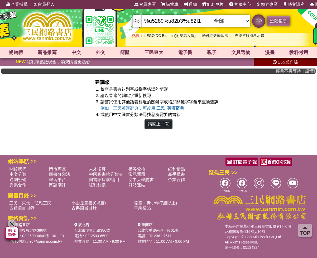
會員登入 (44, 4)
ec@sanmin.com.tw (46, 241)
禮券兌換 (136, 169)
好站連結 (136, 185)
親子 (212, 52)
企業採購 (17, 4)
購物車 (170, 4)
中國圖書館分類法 (106, 174)
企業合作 (176, 179)
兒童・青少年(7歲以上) (155, 203)
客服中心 (240, 4)
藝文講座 (294, 4)
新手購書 (176, 174)
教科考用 (298, 52)
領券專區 (267, 4)
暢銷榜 (16, 52)
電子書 (185, 52)
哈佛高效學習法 (215, 35)
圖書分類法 (59, 174)
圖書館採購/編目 (104, 179)
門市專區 (57, 169)
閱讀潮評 (57, 185)
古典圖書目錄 (84, 208)
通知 (190, 4)
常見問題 (136, 174)
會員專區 (145, 4)
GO (259, 20)
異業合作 (17, 185)
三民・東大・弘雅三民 (30, 203)
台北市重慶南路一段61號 (158, 230)
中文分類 (17, 174)
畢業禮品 (142, 208)
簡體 (124, 52)
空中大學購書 (141, 179)
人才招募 (97, 169)
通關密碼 (17, 179)
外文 (100, 52)
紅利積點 (176, 169)
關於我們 (17, 169)
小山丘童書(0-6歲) (88, 203)
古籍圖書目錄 (22, 208)
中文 (76, 52)
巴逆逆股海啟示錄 (249, 35)
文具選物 (240, 52)
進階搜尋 (278, 21)
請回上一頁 (158, 124)
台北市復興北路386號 (29, 230)
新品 (47, 52)
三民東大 (153, 52)
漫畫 (270, 52)
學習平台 (57, 179)
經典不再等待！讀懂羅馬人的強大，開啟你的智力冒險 (299, 71)
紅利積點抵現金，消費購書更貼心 (53, 62)
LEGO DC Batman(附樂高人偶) (169, 35)
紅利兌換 (213, 4)
